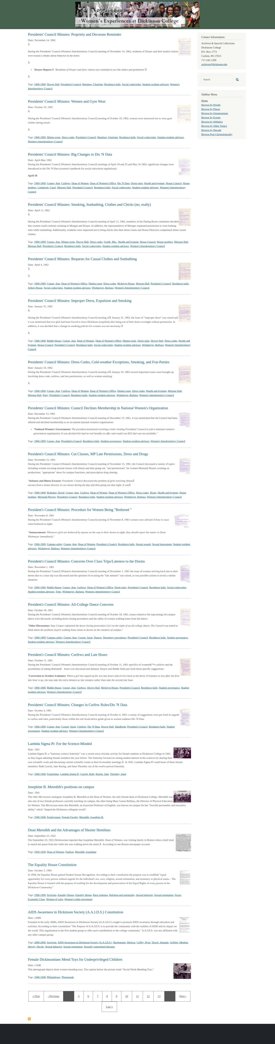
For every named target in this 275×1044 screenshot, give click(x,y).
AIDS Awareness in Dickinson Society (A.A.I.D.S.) (85, 942)
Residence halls (112, 84)
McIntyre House (126, 283)
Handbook (120, 726)
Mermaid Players (47, 497)
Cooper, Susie (85, 637)
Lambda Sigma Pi (69, 774)
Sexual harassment (162, 544)
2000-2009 (40, 942)
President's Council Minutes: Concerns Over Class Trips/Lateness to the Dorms (86, 561)
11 (138, 996)
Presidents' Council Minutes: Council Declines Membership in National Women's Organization (98, 408)
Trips (58, 591)
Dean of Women (80, 183)
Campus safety (54, 544)
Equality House (66, 895)
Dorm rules (137, 183)
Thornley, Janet (118, 774)
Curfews (65, 183)
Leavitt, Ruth (87, 774)
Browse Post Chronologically (216, 134)
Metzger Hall (64, 187)
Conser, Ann (53, 183)
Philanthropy (54, 977)
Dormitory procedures (114, 637)
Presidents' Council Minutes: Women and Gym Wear (67, 101)
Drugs (153, 492)
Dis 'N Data (123, 183)
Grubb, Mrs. (110, 241)
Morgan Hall (34, 246)
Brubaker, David (55, 492)
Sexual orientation (163, 895)
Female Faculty (70, 817)
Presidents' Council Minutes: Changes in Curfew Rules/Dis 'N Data (77, 705)
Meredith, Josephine (85, 852)
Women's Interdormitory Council (45, 141)
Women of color (54, 899)
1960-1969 (40, 84)
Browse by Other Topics (214, 126)
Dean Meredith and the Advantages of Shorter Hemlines (69, 830)
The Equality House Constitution (52, 865)
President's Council (71, 84)
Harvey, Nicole (36, 946)
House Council (174, 183)
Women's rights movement (78, 899)
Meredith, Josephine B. (91, 817)
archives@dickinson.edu (214, 64)
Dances (98, 637)
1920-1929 (40, 852)
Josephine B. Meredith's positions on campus (61, 787)
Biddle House (54, 340)
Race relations (100, 895)
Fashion (69, 852)
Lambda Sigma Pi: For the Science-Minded (60, 744)
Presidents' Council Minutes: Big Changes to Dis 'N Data (70, 154)
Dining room (54, 137)
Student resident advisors (155, 84)
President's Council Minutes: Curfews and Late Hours (67, 654)
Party (45, 395)
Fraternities (53, 774)
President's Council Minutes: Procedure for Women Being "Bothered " (80, 510)
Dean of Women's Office (103, 183)
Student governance (111, 441)
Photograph (68, 977)
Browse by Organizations (214, 113)
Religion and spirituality (122, 895)
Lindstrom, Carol (47, 187)
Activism (51, 895)
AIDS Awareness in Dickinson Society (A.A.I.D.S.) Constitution (75, 912)
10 (127, 996)
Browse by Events (210, 117)
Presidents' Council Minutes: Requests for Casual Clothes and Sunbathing (82, 259)
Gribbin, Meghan (179, 942)
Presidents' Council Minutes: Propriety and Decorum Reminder (74, 34)
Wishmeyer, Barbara (102, 287)
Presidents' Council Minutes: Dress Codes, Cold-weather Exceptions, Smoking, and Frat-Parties (98, 362)
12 (149, 996)
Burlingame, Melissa (124, 942)
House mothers (165, 241)
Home (204, 100)
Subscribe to (29, 1019)
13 (160, 996)
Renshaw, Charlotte (92, 84)
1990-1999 (40, 895)
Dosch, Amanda (160, 942)
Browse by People (210, 104)
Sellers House (35, 287)
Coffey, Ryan (143, 942)
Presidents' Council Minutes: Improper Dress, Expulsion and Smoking (80, 301)
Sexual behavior (144, 895)
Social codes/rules (131, 84)
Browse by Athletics (212, 121)
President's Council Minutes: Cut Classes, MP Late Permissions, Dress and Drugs (88, 454)
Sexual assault (143, 544)
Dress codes (68, 137)
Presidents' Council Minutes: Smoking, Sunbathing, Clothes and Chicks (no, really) (89, 204)
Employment (54, 817)
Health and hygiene (154, 183)
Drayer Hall (53, 84)
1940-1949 (40, 774)
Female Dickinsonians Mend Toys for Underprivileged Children (75, 959)
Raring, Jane (102, 774)
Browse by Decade (211, 130)
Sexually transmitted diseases (99, 946)
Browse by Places (210, 109)
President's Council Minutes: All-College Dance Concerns (70, 604)
